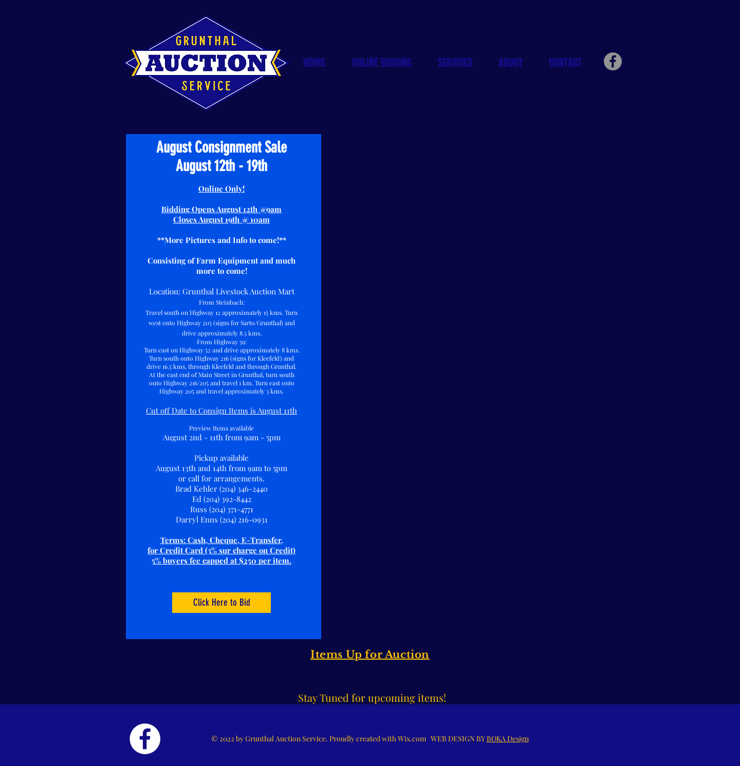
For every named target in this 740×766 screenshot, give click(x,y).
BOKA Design (508, 738)
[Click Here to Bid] (221, 602)
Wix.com (414, 738)
